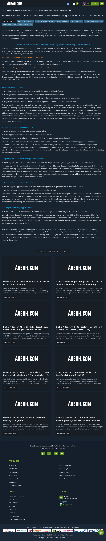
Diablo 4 (52, 21)
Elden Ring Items (65, 469)
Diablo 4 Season (63, 21)
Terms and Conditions (16, 496)
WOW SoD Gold (14, 469)
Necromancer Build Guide (94, 21)
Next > (66, 251)
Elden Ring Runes (65, 465)
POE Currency (13, 472)
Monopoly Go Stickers (67, 476)
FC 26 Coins (13, 476)
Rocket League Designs (17, 519)
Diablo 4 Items (64, 472)
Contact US (12, 509)
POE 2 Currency (64, 479)
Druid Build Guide (77, 21)
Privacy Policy (13, 499)
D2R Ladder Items (15, 479)
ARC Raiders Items (15, 486)
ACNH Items (13, 482)
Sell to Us (12, 513)
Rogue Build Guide (9, 25)
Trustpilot (63, 502)
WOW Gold (12, 465)
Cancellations (13, 503)
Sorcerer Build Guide (25, 25)
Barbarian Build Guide (25, 21)
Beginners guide (41, 21)
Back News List (53, 251)
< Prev (39, 251)
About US (12, 506)
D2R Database (14, 516)
